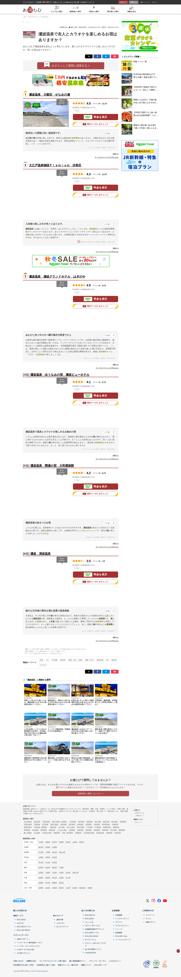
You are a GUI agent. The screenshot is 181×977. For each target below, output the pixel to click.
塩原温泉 (63, 824)
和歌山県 (75, 872)
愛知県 (54, 867)
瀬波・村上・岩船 (75, 660)
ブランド (118, 922)
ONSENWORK (90, 952)
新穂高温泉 (107, 827)
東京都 (54, 852)
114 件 (104, 174)
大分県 (68, 888)
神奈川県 (62, 852)
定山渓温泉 (28, 822)
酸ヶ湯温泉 (28, 833)
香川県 (47, 883)
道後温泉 (52, 830)
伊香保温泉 (28, 824)
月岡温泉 (88, 824)
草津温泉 (123, 822)
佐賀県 (47, 888)
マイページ (145, 2)
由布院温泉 (100, 833)
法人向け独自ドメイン (93, 949)
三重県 (61, 867)
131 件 (104, 103)
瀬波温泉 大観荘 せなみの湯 (49, 94)
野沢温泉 (72, 824)
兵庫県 (61, 872)
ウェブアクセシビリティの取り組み (52, 961)
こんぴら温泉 (62, 830)
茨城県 (54, 847)
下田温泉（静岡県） (41, 827)
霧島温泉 (122, 830)
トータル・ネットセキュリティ (28, 946)
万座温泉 (37, 824)
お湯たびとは (139, 813)
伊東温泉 (115, 824)
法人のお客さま (88, 910)
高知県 (61, 883)
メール (148, 918)
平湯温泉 (98, 827)
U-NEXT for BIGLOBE (25, 949)
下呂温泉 (89, 827)
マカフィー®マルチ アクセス (95, 944)
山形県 (74, 842)
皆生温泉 (88, 830)
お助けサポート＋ (23, 939)
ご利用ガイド (139, 816)
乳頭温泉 (73, 822)
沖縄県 (90, 888)
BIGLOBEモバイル (24, 926)
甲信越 (54, 660)
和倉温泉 (53, 827)
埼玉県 (41, 852)
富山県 (41, 862)
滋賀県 (41, 872)
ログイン (155, 2)
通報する (116, 154)
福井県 (54, 862)
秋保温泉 (89, 822)
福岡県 (41, 888)
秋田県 (68, 842)
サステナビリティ (122, 925)
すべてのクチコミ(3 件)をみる (107, 252)
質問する (134, 2)
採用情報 (118, 932)
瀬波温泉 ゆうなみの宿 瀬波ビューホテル (59, 374)
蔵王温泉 (106, 822)
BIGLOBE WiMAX (23, 930)
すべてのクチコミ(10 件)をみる (107, 157)
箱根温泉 (57, 833)
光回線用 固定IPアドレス (94, 929)
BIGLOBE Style (121, 936)
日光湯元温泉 (47, 833)
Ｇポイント (138, 822)
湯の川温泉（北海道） (60, 822)
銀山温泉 (114, 822)
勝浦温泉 (44, 830)
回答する (123, 2)
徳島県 (41, 883)
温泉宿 (114, 660)
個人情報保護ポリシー (77, 961)
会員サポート (151, 922)
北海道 (41, 842)
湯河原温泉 (106, 824)
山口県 (68, 878)
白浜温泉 (35, 830)
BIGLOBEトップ (100, 965)
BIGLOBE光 (21, 919)
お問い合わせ (18, 961)
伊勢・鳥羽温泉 (67, 833)
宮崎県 (74, 888)
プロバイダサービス (92, 925)
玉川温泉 (37, 833)
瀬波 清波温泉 (40, 553)
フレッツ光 (89, 922)
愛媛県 (54, 883)
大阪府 (54, 872)
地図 (77, 111)
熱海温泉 (109, 833)
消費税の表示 (31, 961)
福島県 (81, 842)
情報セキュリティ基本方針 (68, 965)
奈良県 (68, 872)
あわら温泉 (71, 827)
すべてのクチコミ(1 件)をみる (107, 459)
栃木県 (41, 847)
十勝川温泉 (46, 822)
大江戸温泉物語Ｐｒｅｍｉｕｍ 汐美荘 (55, 165)
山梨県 (41, 857)
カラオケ (43, 665)
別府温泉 (105, 830)
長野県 (47, 857)
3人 (47, 660)
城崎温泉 (116, 827)
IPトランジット (90, 939)
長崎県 (54, 888)
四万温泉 (45, 824)
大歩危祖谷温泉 (88, 833)
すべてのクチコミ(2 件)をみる (107, 368)
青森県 (47, 842)
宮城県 (61, 842)
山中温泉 (61, 827)
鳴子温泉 (81, 822)
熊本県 (61, 888)
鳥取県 (41, 878)
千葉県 (47, 852)
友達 (41, 660)
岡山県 (54, 878)
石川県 (47, 862)
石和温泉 (97, 824)
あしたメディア (62, 926)
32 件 (104, 473)
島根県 (47, 878)
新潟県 (62, 660)
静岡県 (41, 867)
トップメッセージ (122, 918)
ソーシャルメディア (123, 939)
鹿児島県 (82, 888)
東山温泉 (98, 822)
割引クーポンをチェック (95, 124)
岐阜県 (47, 867)
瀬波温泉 (100, 660)
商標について (86, 965)
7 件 (103, 561)
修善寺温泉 (28, 827)
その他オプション (23, 953)
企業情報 (116, 910)
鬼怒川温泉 (54, 824)
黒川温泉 (113, 830)
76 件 (104, 285)
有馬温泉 (27, 830)
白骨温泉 (80, 824)
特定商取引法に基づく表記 (23, 965)
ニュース (118, 929)
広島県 (61, 878)
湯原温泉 (97, 830)
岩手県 (54, 842)
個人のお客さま (20, 910)
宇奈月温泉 (80, 827)
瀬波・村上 (89, 660)
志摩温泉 (78, 833)
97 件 (104, 382)
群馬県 (47, 847)
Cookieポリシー (115, 961)
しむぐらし (60, 923)
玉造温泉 (80, 830)
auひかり (20, 923)
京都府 (47, 872)
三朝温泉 (72, 830)
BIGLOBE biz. (90, 915)
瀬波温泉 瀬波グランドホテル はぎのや (57, 276)
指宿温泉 (118, 833)
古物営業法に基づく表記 (45, 965)
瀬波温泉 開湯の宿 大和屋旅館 (52, 465)
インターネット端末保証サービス (29, 942)
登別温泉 (37, 822)
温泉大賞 (59, 919)
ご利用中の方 (148, 910)
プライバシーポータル (97, 961)
